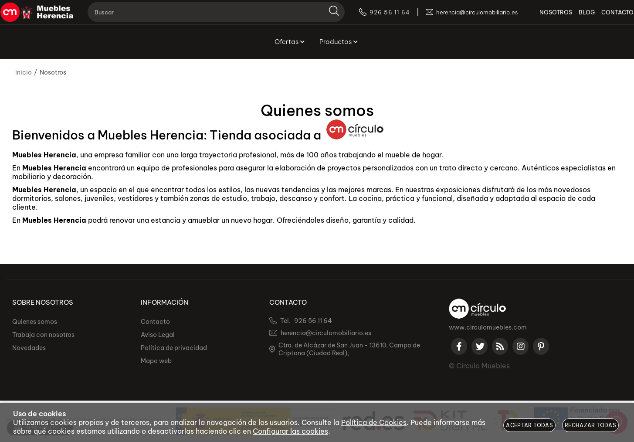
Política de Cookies (374, 422)
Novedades (29, 348)
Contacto (155, 322)
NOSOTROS (543, 17)
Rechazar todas (590, 425)
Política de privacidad (174, 348)
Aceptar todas (529, 425)
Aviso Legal (158, 335)
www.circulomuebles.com (488, 327)
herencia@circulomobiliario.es (326, 333)
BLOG (574, 17)
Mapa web (156, 361)
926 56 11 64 (313, 321)
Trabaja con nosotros (43, 335)
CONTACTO (605, 17)
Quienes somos (34, 322)
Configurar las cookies (290, 431)
